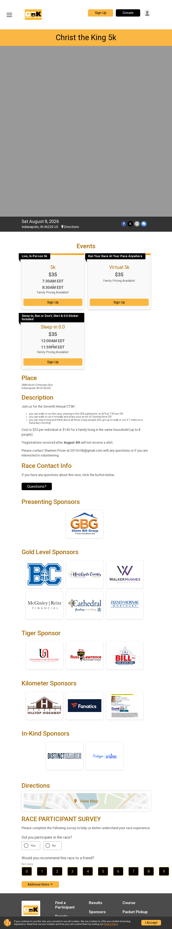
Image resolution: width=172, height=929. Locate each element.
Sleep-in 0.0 (53, 159)
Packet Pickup (135, 744)
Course (129, 735)
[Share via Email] (137, 56)
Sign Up (100, 13)
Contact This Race (136, 777)
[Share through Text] (144, 56)
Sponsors (97, 744)
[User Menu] (147, 12)
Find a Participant (65, 737)
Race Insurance (69, 758)
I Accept (151, 923)
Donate (127, 13)
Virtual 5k (119, 99)
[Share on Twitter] (130, 56)
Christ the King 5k (86, 37)
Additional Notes (40, 717)
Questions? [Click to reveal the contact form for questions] (36, 318)
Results (95, 735)
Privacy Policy (112, 777)
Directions (71, 59)
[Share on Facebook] (124, 56)
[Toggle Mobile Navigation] (9, 15)
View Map (86, 633)
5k (52, 99)
